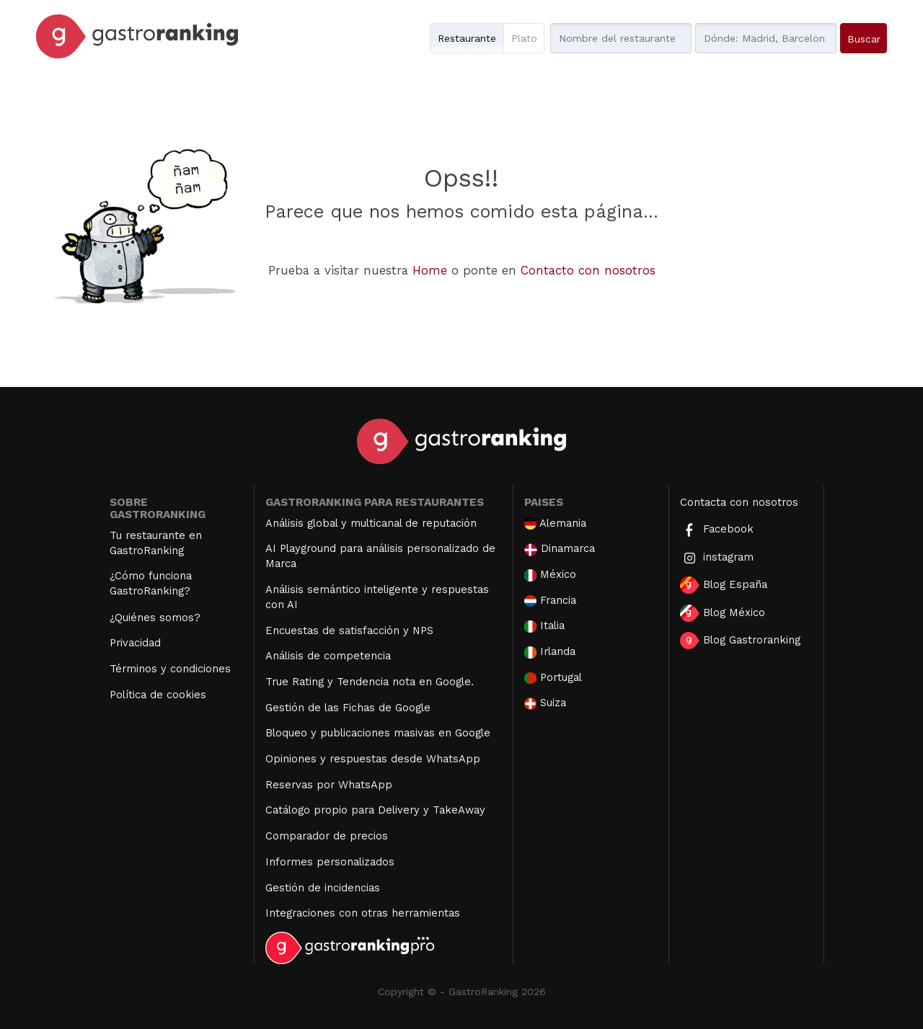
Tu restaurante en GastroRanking (156, 543)
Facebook (717, 530)
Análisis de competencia (328, 655)
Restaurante (467, 38)
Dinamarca (559, 549)
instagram (717, 558)
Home (429, 270)
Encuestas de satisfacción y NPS (349, 630)
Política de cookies (158, 694)
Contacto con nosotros (588, 270)
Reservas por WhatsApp (328, 784)
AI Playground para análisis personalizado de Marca (380, 556)
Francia (550, 600)
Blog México (722, 613)
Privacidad (135, 642)
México (550, 575)
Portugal (553, 678)
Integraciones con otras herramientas (362, 912)
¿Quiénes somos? (155, 617)
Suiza (545, 703)
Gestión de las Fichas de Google (347, 707)
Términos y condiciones (170, 668)
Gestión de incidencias (322, 887)
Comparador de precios (326, 835)
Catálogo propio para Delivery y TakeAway (375, 809)
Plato (524, 38)
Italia (544, 626)
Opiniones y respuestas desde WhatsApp (372, 758)
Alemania (555, 523)
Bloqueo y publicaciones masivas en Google (377, 732)
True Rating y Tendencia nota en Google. (369, 681)
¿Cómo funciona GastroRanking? (151, 583)
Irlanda (549, 652)
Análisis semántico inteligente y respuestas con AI (377, 597)
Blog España (723, 585)
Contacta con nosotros (739, 502)
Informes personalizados (329, 861)
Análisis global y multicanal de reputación (371, 523)
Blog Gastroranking (740, 640)
